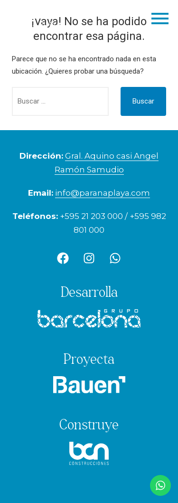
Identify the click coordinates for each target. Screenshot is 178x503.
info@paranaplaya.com (102, 193)
